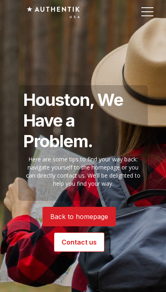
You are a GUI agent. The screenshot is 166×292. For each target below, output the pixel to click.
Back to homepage (79, 217)
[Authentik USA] (53, 12)
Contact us (79, 242)
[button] (147, 12)
